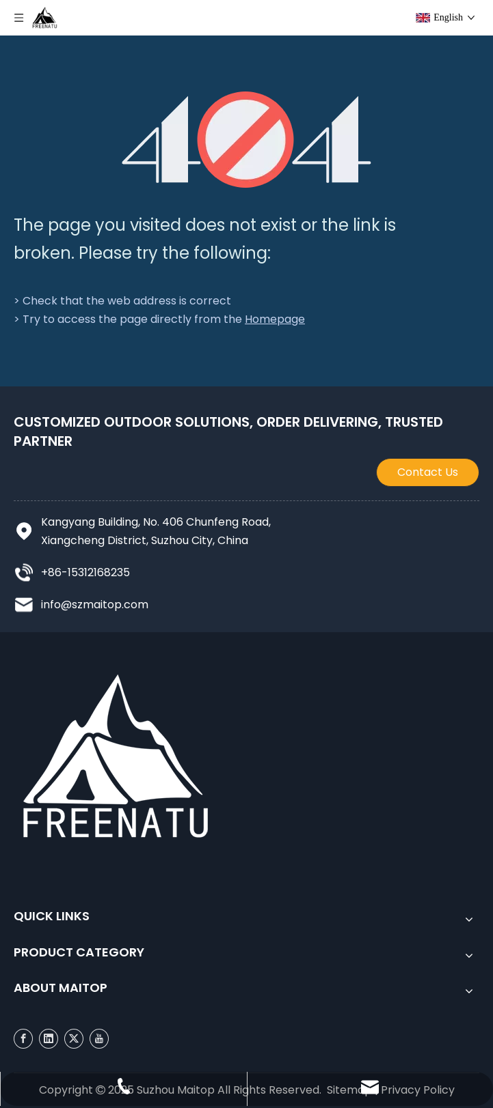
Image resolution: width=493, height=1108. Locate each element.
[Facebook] (23, 1038)
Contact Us (427, 472)
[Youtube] (99, 1038)
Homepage (275, 319)
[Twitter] (73, 1038)
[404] (246, 139)
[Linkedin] (48, 1038)
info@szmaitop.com (94, 604)
